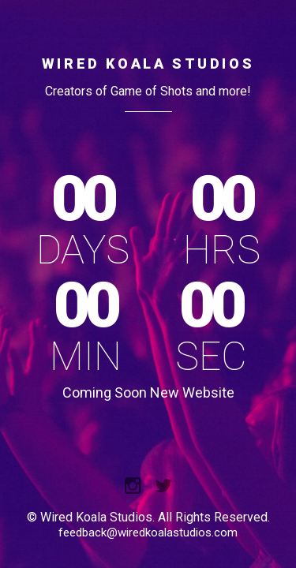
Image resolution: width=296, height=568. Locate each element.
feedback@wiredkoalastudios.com (148, 532)
